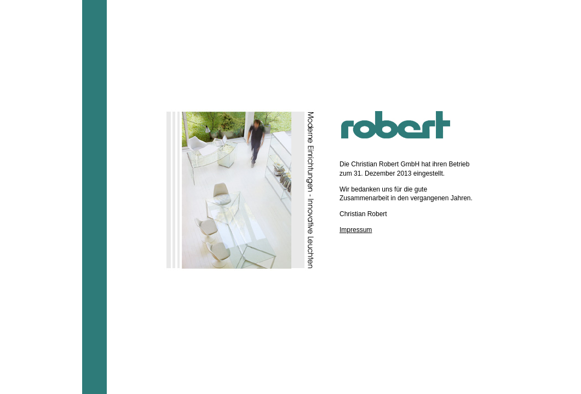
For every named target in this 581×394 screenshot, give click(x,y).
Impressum (356, 230)
